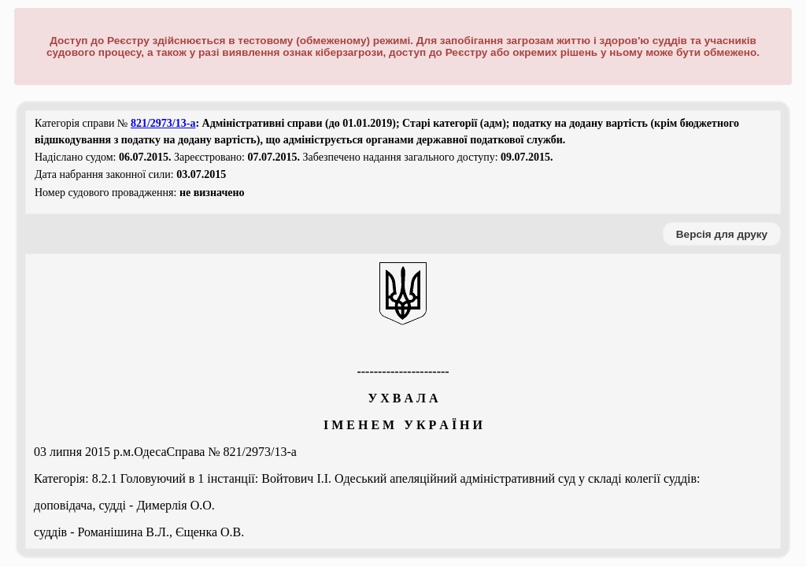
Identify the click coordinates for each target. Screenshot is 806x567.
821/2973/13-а (163, 123)
